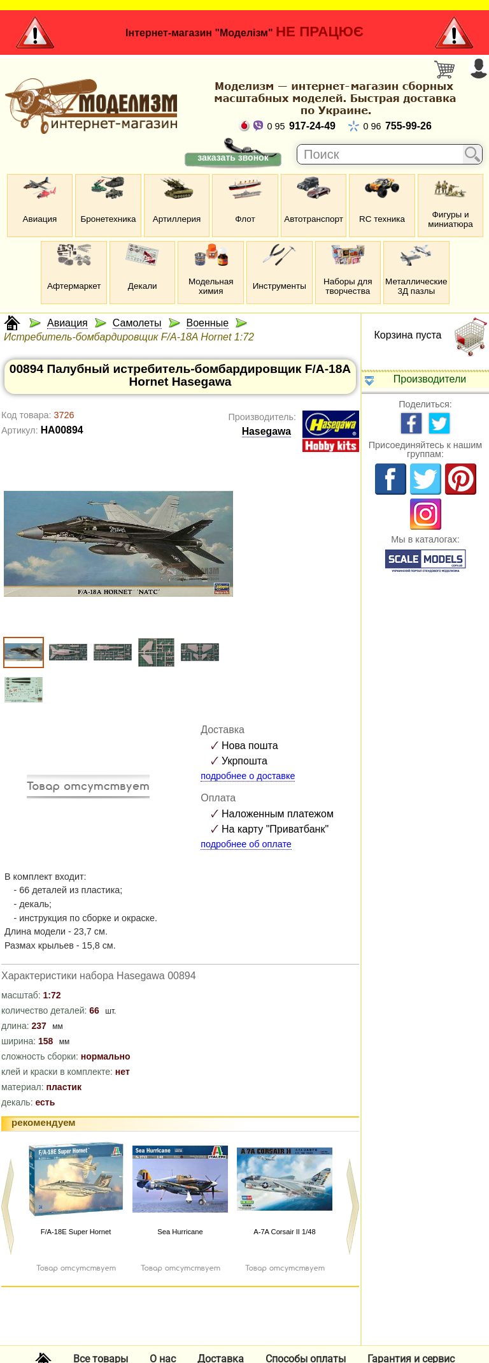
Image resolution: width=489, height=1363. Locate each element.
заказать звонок (232, 157)
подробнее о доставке (248, 776)
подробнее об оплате (246, 844)
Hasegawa (266, 431)
